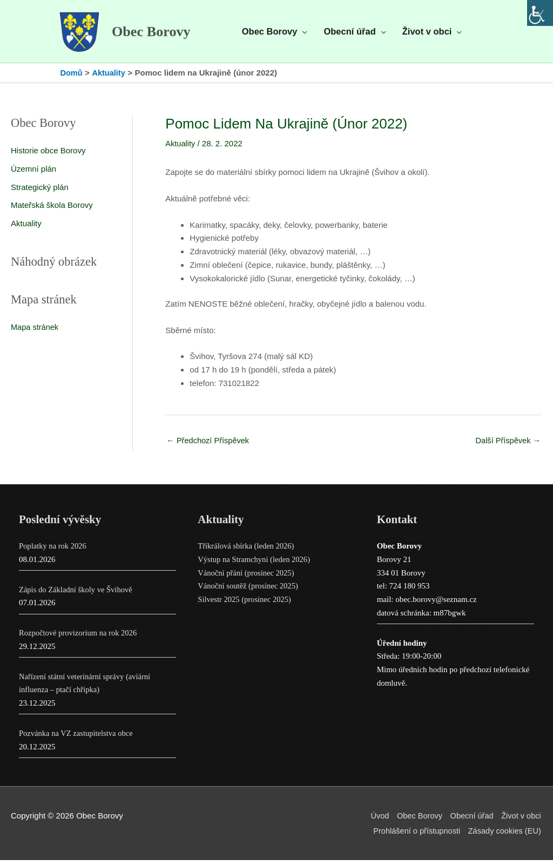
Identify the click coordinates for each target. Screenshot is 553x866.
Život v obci (521, 821)
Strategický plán (40, 192)
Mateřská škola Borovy (52, 210)
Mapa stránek (35, 332)
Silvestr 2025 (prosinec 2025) (246, 605)
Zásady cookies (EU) (504, 836)
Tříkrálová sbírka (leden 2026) (247, 551)
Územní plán (33, 174)
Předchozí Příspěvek (209, 445)
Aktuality (26, 228)
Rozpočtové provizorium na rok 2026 (79, 638)
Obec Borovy (157, 34)
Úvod (376, 821)
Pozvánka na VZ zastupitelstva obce (77, 739)
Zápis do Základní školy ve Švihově (77, 595)
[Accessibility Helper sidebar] (540, 13)
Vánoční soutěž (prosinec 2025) (249, 591)
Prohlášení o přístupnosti (414, 836)
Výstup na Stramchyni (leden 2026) (255, 565)
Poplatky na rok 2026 (54, 551)
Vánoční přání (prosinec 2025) (247, 578)
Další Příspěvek (507, 445)
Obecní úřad (471, 821)
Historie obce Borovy (48, 155)
